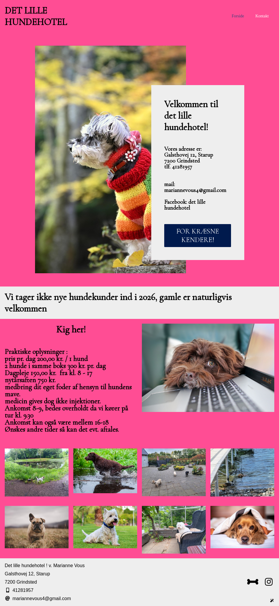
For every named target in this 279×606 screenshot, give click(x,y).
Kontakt (262, 16)
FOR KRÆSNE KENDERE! (197, 235)
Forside (238, 16)
